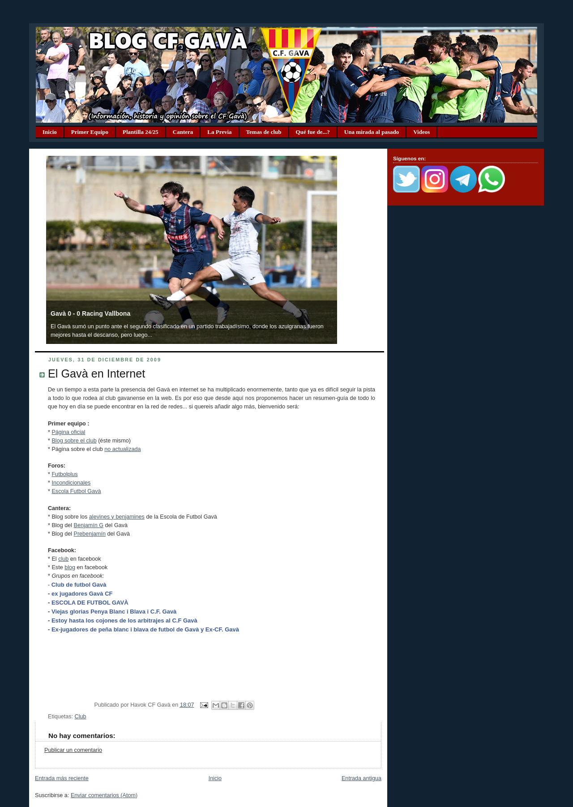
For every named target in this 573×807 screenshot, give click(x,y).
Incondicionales (70, 483)
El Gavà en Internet (96, 373)
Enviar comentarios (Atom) (104, 795)
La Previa (219, 132)
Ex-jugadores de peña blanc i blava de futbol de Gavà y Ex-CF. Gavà (145, 629)
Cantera (183, 132)
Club (80, 716)
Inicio (50, 132)
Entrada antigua (361, 778)
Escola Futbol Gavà (76, 491)
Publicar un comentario (73, 750)
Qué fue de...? (313, 132)
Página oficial (68, 432)
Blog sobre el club (73, 441)
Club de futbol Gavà (79, 584)
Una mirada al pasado (371, 132)
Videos (421, 132)
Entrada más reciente (62, 778)
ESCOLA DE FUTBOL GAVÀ (89, 602)
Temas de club (264, 132)
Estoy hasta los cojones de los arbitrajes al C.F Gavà (124, 620)
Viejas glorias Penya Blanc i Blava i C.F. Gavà (113, 611)
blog (69, 567)
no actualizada (122, 449)
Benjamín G (88, 525)
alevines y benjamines (117, 517)
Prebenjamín (89, 534)
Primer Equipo (89, 132)
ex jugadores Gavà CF (82, 593)
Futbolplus (64, 474)
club (63, 559)
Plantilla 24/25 (140, 132)
